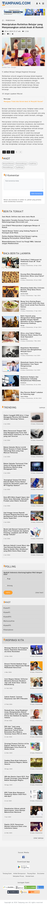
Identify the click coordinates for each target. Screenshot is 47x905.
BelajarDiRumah (8, 163)
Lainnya (42, 407)
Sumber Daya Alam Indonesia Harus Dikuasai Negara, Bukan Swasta (15, 762)
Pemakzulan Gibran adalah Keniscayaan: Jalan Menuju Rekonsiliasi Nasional (14, 810)
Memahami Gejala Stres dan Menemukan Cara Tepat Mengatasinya (31, 364)
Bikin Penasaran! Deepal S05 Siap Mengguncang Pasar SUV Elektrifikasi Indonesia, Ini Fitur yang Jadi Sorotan (16, 433)
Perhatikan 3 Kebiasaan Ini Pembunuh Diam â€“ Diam (31, 260)
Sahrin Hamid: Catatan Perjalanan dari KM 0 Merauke (16, 698)
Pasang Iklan (31, 873)
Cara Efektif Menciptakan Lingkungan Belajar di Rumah (21, 226)
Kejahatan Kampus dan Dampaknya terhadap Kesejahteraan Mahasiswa (31, 378)
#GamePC (6, 608)
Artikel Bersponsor (19, 873)
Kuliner (23, 309)
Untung (9, 586)
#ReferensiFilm (8, 621)
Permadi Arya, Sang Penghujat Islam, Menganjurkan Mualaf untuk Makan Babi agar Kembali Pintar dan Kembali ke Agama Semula (16, 713)
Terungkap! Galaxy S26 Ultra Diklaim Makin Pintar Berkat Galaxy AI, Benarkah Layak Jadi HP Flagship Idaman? (15, 482)
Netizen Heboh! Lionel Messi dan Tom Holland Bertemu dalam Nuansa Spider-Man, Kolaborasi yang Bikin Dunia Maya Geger (17, 548)
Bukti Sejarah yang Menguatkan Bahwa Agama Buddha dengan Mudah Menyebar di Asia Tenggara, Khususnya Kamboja (31, 319)
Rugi (7, 579)
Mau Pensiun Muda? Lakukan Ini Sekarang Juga (32, 393)
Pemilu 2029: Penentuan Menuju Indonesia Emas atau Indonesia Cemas (15, 826)
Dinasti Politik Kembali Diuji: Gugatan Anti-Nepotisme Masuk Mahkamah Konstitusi (16, 665)
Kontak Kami (30, 876)
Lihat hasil (39, 592)
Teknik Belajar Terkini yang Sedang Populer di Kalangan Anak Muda (20, 232)
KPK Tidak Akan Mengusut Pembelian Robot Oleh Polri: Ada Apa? (15, 794)
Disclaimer (40, 873)
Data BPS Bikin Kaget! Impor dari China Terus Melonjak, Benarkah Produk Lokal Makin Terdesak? (17, 499)
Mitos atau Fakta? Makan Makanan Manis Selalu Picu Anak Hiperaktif (31, 335)
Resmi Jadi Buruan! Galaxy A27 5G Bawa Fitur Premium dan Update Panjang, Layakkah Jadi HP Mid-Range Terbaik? (17, 531)
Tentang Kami (7, 873)
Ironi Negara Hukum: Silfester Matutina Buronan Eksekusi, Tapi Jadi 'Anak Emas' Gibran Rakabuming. (16, 681)
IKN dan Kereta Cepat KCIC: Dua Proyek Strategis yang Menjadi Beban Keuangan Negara (16, 778)
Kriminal (23, 382)
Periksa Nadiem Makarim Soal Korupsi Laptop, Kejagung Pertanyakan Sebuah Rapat (20, 237)
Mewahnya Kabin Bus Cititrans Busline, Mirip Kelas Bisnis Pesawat (32, 289)
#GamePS (6, 612)
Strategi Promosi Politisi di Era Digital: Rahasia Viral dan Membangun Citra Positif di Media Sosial (16, 746)
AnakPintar (33, 163)
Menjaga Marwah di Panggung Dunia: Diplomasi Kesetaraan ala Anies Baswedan (16, 649)
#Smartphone (8, 630)
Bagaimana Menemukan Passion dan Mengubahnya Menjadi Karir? (31, 349)
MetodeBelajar (8, 167)
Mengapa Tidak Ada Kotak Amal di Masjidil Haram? (23, 101)
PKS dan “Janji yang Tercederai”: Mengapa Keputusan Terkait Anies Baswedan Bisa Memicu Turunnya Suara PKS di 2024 (15, 730)
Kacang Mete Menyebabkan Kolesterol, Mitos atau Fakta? (32, 275)
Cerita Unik (24, 293)
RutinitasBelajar (21, 163)
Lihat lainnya (38, 838)
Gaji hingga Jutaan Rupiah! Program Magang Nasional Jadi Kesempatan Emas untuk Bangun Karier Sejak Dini (16, 515)
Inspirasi (23, 278)
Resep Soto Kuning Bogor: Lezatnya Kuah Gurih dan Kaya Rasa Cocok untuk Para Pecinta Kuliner (33, 304)
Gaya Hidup (24, 353)
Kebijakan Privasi (18, 876)
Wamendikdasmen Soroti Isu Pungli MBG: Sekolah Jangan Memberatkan (21, 242)
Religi (22, 325)
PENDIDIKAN (10, 20)
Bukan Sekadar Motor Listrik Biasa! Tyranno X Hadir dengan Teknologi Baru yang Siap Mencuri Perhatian (16, 450)
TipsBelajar (20, 167)
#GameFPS (7, 625)
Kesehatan (24, 263)
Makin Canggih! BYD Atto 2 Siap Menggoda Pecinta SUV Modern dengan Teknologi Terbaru (16, 417)
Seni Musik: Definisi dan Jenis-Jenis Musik (18, 217)
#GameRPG (7, 617)
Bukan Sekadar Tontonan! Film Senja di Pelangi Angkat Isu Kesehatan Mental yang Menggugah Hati (16, 466)
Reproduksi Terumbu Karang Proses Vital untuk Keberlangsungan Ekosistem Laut (20, 221)
